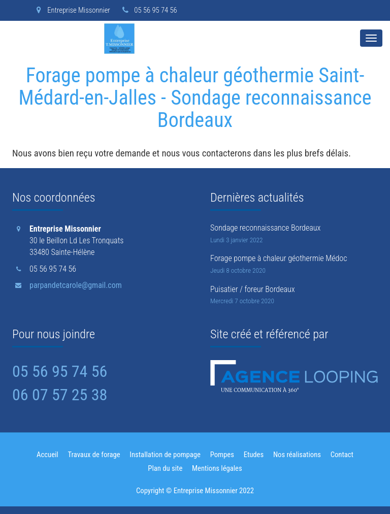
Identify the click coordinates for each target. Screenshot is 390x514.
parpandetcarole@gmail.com (75, 285)
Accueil (47, 454)
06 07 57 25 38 (59, 394)
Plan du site (165, 468)
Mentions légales (217, 468)
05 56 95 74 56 (148, 10)
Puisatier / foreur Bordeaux (252, 289)
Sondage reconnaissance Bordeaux (265, 228)
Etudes (254, 454)
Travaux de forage (94, 454)
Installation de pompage (165, 454)
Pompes (222, 454)
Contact (342, 454)
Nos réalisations (297, 454)
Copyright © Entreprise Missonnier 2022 (195, 490)
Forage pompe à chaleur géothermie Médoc (278, 258)
